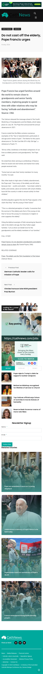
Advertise (5, 662)
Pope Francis (7, 29)
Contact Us (13, 662)
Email (4, 435)
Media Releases (12, 653)
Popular (21, 368)
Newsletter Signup (26, 656)
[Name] (22, 430)
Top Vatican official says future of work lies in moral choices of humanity (27, 399)
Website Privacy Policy (26, 659)
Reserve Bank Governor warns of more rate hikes (27, 410)
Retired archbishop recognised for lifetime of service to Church (27, 386)
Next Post (10, 284)
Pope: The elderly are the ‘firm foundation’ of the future (21, 256)
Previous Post (11, 267)
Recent (8, 368)
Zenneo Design (26, 667)
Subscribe (7, 444)
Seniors (17, 29)
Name (4, 427)
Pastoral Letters (24, 653)
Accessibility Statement (10, 659)
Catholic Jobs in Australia (10, 656)
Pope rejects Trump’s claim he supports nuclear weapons (26, 374)
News (3, 653)
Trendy (34, 368)
